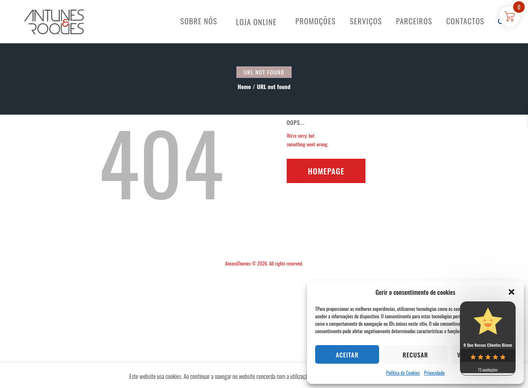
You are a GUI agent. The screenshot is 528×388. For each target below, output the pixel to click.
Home (244, 86)
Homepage (326, 170)
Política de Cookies (403, 372)
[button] (511, 292)
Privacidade (434, 372)
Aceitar (347, 354)
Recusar (415, 354)
